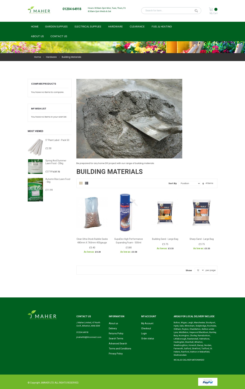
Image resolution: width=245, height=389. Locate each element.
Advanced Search (118, 343)
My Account (147, 323)
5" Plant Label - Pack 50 (57, 140)
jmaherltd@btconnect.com (88, 337)
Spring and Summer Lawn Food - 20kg (55, 162)
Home (38, 57)
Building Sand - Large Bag (165, 239)
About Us (37, 36)
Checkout (146, 328)
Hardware (51, 57)
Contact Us (58, 36)
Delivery (113, 328)
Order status (147, 338)
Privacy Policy (116, 353)
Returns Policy (116, 333)
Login (144, 333)
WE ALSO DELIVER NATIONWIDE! (189, 360)
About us (113, 323)
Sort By (172, 183)
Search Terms (116, 338)
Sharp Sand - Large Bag (202, 239)
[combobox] (172, 10)
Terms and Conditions (120, 348)
